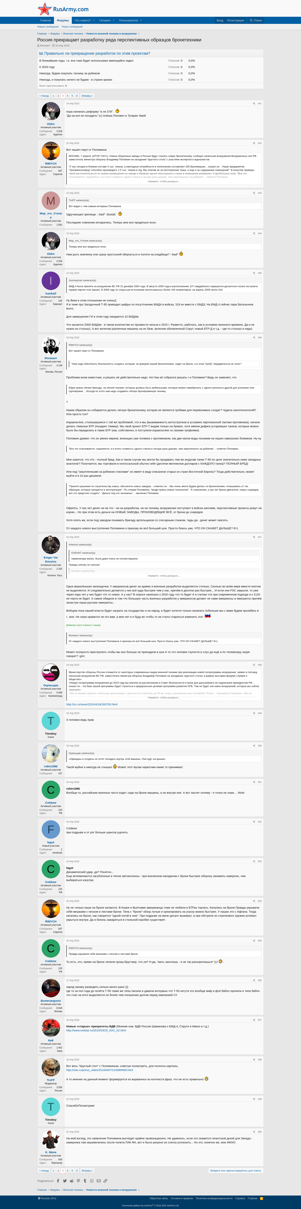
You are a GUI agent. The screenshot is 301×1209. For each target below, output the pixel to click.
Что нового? (83, 20)
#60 (260, 1131)
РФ (60, 813)
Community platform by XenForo (150, 1205)
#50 (260, 745)
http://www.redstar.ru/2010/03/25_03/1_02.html (96, 1030)
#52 (260, 821)
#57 (260, 1020)
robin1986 (51, 766)
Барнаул (57, 304)
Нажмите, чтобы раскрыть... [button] (164, 181)
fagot (50, 842)
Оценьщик (50, 685)
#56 (260, 980)
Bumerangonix (51, 1000)
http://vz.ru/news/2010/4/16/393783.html (91, 704)
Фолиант (45, 45)
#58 (260, 1059)
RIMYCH (50, 163)
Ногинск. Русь (54, 575)
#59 (260, 1099)
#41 (260, 103)
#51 (260, 782)
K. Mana (50, 1152)
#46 (260, 337)
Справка (240, 1198)
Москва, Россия (53, 371)
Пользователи (128, 20)
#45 (260, 273)
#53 (260, 861)
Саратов (57, 174)
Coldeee (50, 802)
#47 (260, 537)
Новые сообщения (48, 26)
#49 (260, 713)
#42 (260, 143)
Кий (51, 1040)
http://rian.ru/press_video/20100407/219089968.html (99, 1070)
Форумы (63, 20)
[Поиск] (255, 20)
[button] (94, 20)
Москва (58, 1011)
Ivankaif (50, 293)
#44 (260, 233)
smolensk (57, 852)
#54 (260, 901)
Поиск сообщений (72, 26)
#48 (260, 665)
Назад (45, 95)
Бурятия (58, 134)
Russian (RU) (47, 1198)
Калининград (55, 696)
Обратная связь (159, 1198)
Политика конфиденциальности (214, 1198)
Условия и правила (182, 1198)
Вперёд (86, 95)
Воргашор (57, 1162)
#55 (260, 940)
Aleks (51, 123)
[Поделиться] (254, 103)
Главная (45, 20)
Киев (59, 1051)
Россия (58, 1090)
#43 (260, 193)
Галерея (105, 20)
